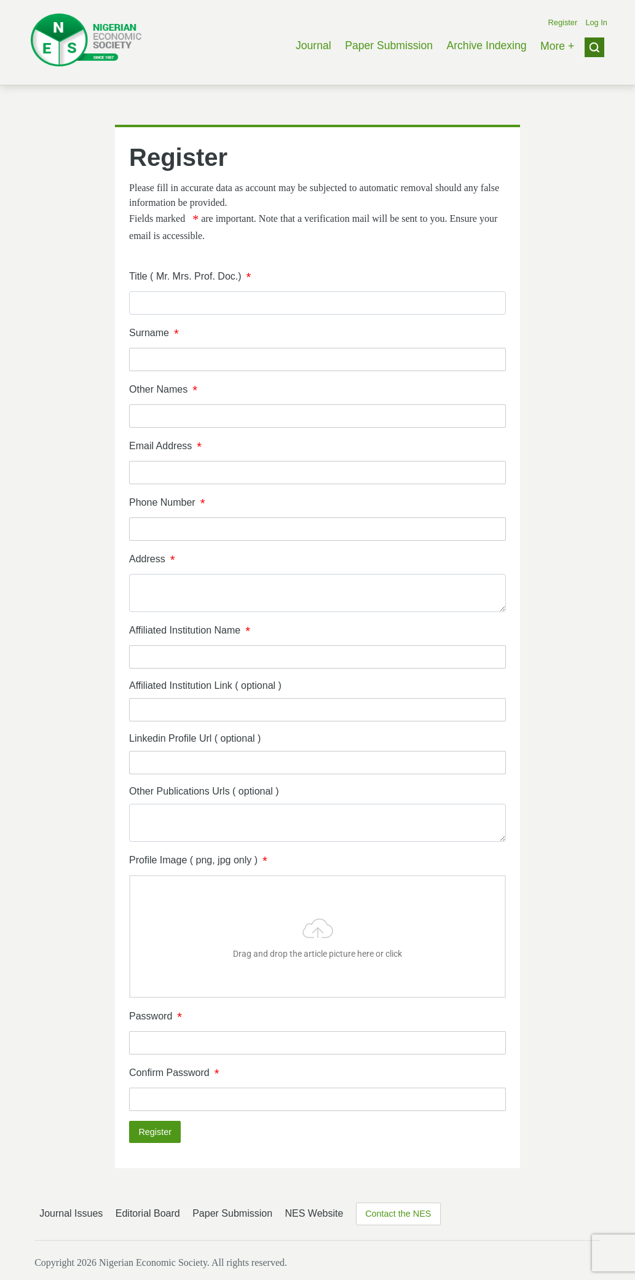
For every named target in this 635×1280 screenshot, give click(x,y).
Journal (313, 45)
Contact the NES (398, 1214)
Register (563, 22)
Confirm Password (169, 1072)
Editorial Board (148, 1213)
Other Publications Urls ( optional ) (204, 791)
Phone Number (162, 502)
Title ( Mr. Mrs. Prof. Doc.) (185, 276)
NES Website (314, 1213)
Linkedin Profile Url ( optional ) (195, 738)
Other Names (158, 389)
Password (150, 1016)
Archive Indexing (486, 45)
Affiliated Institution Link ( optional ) (205, 685)
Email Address (160, 446)
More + (557, 46)
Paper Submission (389, 45)
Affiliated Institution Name (184, 630)
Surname (149, 333)
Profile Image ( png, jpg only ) (193, 860)
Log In (596, 22)
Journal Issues (71, 1213)
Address (147, 559)
